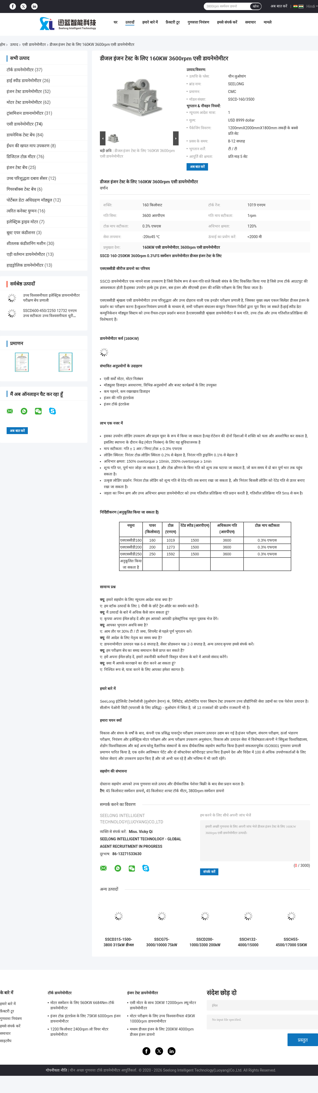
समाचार (250, 22)
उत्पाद (14, 44)
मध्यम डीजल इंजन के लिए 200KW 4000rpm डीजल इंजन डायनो (162, 1032)
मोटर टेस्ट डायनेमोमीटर (24, 102)
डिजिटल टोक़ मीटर (21, 156)
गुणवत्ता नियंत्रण (198, 22)
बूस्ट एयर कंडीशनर (21, 232)
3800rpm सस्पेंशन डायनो (206, 791)
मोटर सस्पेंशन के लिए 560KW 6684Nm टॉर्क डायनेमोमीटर (82, 1005)
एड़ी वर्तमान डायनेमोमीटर (26, 254)
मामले (267, 22)
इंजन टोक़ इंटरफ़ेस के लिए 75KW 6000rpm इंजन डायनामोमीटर (85, 1018)
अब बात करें (279, 6)
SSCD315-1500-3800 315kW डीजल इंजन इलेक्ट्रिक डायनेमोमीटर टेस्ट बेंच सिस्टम (119, 942)
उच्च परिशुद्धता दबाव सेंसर (27, 178)
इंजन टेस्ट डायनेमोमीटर (24, 91)
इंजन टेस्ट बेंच (17, 167)
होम (2, 44)
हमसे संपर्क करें (227, 22)
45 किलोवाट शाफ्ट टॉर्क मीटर (166, 791)
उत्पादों (129, 22)
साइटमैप (6, 1041)
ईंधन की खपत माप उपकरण (28, 145)
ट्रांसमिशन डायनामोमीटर (25, 113)
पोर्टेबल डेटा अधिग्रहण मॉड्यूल (29, 200)
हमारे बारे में (150, 22)
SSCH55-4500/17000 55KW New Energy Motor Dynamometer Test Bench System (291, 942)
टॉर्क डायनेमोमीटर (20, 69)
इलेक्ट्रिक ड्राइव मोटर (22, 221)
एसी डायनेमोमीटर (34, 44)
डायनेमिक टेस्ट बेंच (21, 134)
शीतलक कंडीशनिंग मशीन (26, 243)
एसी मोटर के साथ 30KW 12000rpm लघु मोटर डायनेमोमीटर (163, 1005)
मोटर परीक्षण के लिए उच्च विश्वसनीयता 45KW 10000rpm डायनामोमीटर (162, 1018)
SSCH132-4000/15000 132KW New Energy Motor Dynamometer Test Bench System (248, 942)
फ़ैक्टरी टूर (172, 22)
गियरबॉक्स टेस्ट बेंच (21, 189)
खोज (256, 6)
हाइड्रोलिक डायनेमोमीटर (25, 265)
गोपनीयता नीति (56, 1070)
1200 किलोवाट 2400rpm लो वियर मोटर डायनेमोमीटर (79, 1032)
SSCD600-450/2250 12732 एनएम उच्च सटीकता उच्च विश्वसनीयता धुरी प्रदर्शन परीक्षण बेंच (50, 316)
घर (115, 22)
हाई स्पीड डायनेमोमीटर (24, 80)
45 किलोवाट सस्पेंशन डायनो (125, 791)
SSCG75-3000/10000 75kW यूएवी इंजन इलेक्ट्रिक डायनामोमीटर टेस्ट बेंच (161, 942)
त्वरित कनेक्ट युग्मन (22, 210)
